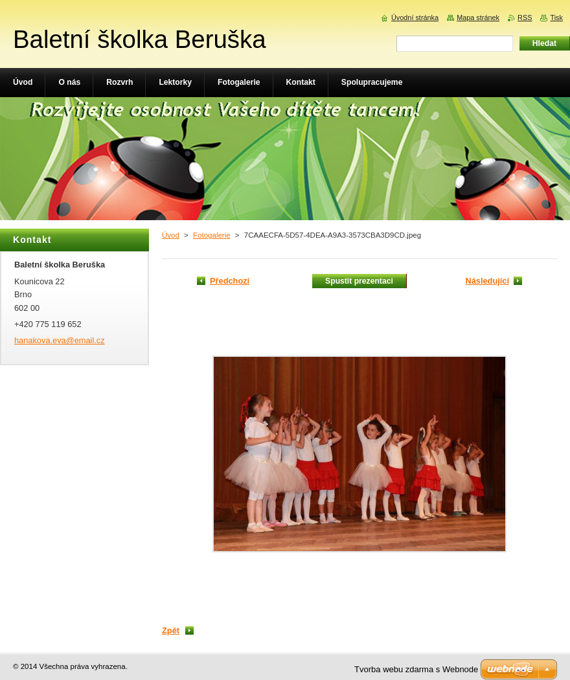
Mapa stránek (478, 17)
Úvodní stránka (415, 17)
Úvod (170, 235)
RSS (525, 17)
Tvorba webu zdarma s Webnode (416, 669)
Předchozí (229, 281)
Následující (487, 281)
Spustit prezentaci (359, 281)
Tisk (556, 17)
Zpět (170, 630)
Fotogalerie (212, 235)
